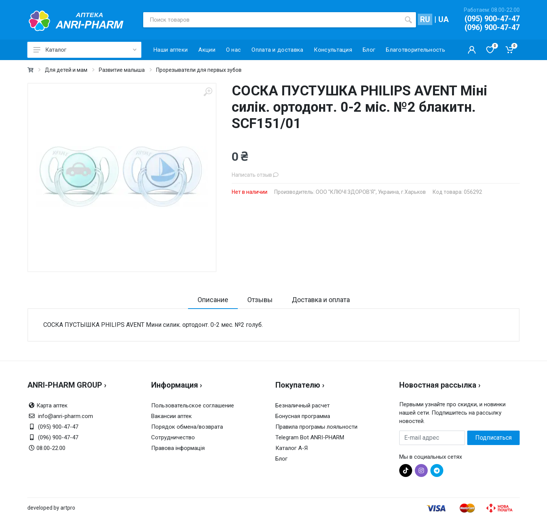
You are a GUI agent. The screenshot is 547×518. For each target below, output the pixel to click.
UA (443, 19)
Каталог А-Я (291, 448)
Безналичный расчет (302, 405)
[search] (408, 19)
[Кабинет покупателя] (472, 50)
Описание (213, 300)
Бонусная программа (302, 416)
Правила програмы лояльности (316, 426)
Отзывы (260, 300)
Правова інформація (178, 448)
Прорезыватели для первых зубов (199, 70)
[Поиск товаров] (272, 19)
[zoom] (208, 92)
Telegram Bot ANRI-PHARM (309, 437)
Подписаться (493, 437)
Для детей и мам (66, 70)
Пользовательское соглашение (192, 405)
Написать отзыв (255, 175)
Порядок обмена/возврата (187, 426)
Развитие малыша (122, 70)
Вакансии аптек (171, 416)
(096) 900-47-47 (492, 27)
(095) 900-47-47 (492, 18)
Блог (281, 458)
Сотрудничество (173, 437)
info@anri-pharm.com (65, 416)
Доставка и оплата (321, 300)
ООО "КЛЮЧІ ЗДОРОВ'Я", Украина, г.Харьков (371, 192)
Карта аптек (52, 405)
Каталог (84, 49)
